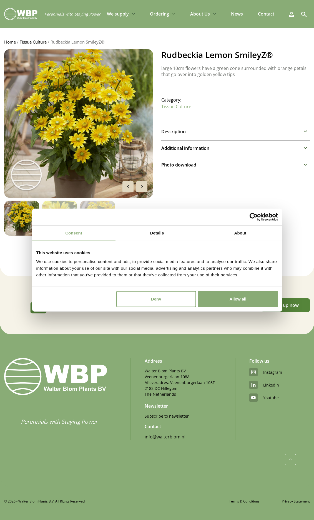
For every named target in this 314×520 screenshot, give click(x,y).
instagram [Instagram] (265, 372)
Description (173, 131)
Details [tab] (157, 233)
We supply (118, 14)
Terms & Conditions (244, 501)
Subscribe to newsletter (167, 416)
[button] (141, 186)
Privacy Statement (296, 501)
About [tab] (240, 233)
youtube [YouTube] (264, 397)
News (237, 14)
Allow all (238, 298)
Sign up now (286, 305)
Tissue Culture (33, 42)
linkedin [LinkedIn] (264, 385)
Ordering (159, 14)
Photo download (178, 165)
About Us (200, 14)
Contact (266, 14)
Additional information (185, 148)
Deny (156, 298)
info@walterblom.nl (165, 437)
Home (10, 42)
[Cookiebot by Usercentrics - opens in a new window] (253, 217)
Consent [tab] (73, 233)
